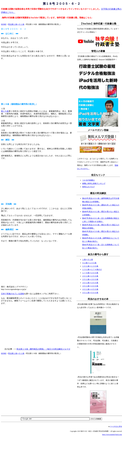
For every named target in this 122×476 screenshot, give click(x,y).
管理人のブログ (88, 187)
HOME (3, 24)
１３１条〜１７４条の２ (92, 269)
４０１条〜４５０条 (90, 289)
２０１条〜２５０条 (90, 276)
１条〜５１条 (87, 260)
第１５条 (5, 111)
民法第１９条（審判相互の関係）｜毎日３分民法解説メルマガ (43, 349)
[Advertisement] (37, 80)
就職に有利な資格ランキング (93, 183)
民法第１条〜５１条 (16, 24)
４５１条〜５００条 (90, 293)
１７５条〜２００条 (90, 273)
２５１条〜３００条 (90, 279)
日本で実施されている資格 (12, 294)
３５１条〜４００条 (90, 286)
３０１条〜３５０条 (90, 283)
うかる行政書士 (88, 180)
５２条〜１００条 (89, 263)
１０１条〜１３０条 (90, 266)
